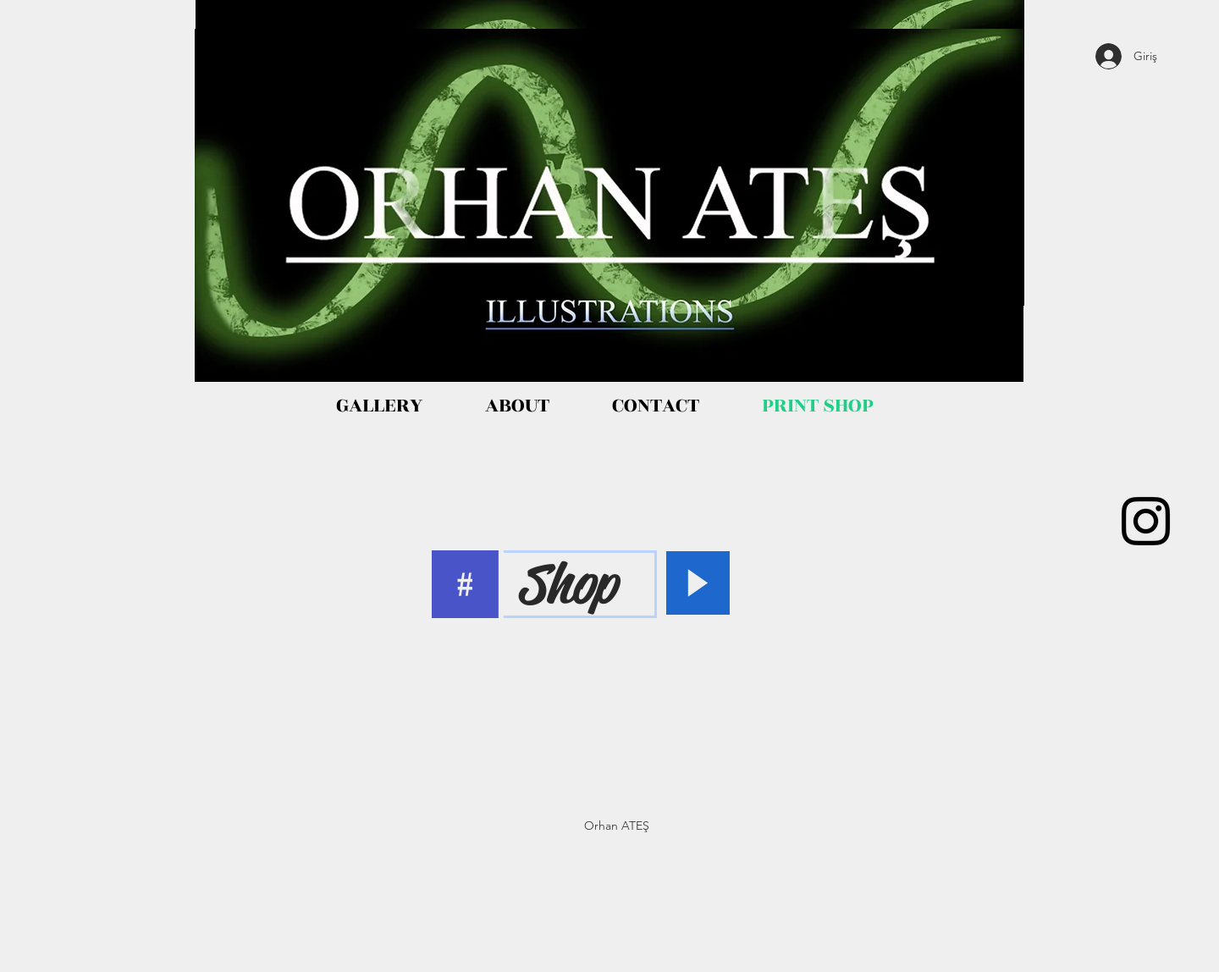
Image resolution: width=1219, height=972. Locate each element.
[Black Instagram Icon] (1145, 521)
